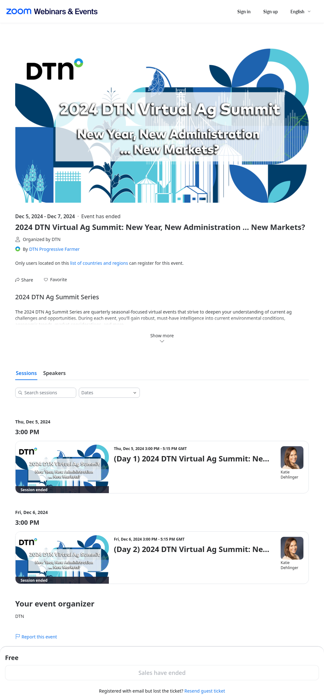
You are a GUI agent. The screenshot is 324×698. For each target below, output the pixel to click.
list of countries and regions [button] (99, 263)
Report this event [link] (36, 637)
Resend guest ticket (204, 691)
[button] (55, 279)
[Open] (134, 392)
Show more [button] (162, 338)
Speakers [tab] (54, 373)
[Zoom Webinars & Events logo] (51, 11)
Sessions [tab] (26, 373)
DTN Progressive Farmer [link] (54, 249)
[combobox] (104, 392)
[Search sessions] (48, 393)
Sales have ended (161, 672)
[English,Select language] (300, 11)
